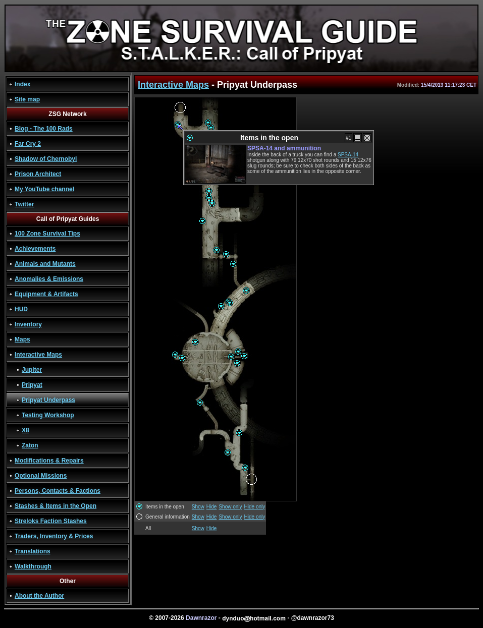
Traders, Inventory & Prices (54, 536)
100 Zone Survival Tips (47, 233)
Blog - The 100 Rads (44, 128)
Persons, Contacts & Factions (57, 490)
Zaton (30, 445)
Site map (27, 99)
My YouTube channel (44, 189)
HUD (21, 309)
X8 (25, 430)
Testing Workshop (48, 415)
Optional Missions (41, 475)
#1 (348, 138)
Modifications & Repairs (49, 460)
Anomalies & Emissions (49, 278)
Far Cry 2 (28, 143)
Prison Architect (38, 174)
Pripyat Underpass (48, 400)
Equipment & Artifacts (46, 294)
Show (198, 506)
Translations (32, 551)
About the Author (39, 595)
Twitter (24, 204)
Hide (211, 506)
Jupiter (32, 369)
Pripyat (32, 384)
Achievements (35, 248)
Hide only (254, 506)
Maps (22, 339)
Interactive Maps (38, 354)
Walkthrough (33, 566)
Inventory (28, 324)
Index (22, 84)
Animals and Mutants (45, 263)
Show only (230, 506)
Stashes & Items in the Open (55, 505)
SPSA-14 (348, 154)
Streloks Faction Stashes (51, 521)
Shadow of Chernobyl (46, 158)
